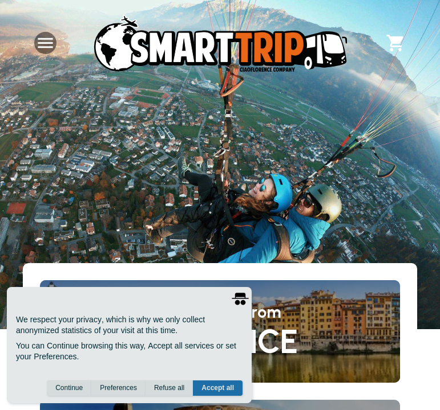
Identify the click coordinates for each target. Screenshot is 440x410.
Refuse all (169, 388)
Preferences (118, 388)
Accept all (217, 388)
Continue (69, 388)
